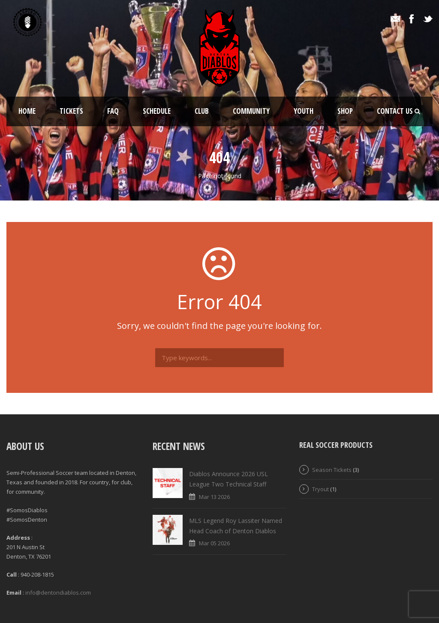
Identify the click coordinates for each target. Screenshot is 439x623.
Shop (345, 111)
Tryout (320, 489)
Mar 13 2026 (214, 497)
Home (27, 111)
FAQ (113, 111)
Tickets (71, 111)
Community (251, 111)
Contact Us (395, 111)
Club (202, 111)
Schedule (157, 111)
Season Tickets (332, 470)
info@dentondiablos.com (58, 592)
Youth (303, 111)
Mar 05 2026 (214, 543)
